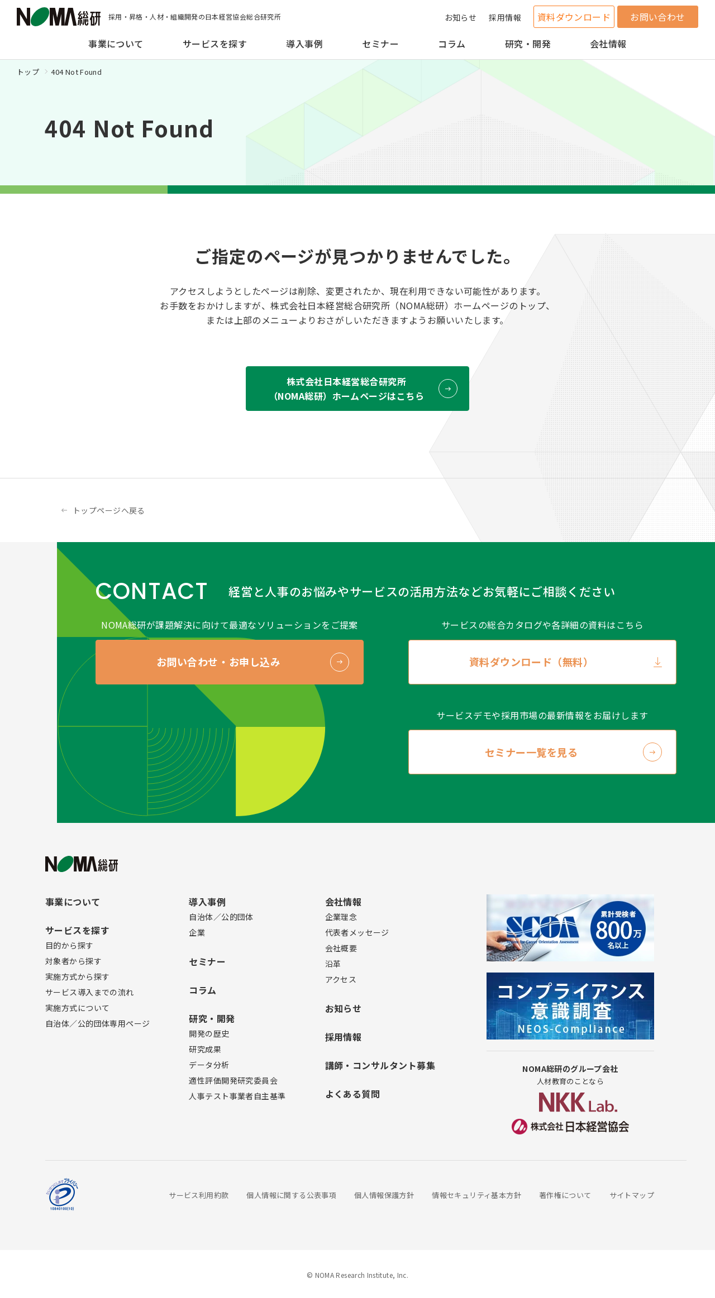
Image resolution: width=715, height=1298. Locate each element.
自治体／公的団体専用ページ (97, 1023)
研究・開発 (528, 43)
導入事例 (304, 43)
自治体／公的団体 (221, 916)
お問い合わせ (657, 16)
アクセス (341, 979)
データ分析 (209, 1064)
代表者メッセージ (357, 932)
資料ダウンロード (574, 16)
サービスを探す (215, 43)
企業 (197, 932)
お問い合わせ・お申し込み (218, 661)
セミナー (380, 43)
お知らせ (461, 17)
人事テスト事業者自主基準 (237, 1095)
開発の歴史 (209, 1033)
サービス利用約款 (198, 1195)
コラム (451, 43)
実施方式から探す (77, 976)
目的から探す (69, 945)
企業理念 (341, 916)
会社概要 (341, 948)
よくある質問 (352, 1093)
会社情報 (608, 43)
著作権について (565, 1195)
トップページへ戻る (109, 510)
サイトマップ (631, 1195)
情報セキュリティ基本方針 (476, 1195)
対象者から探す (73, 960)
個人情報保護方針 (384, 1195)
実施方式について (77, 1007)
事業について (116, 43)
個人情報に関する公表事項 (291, 1195)
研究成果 (205, 1049)
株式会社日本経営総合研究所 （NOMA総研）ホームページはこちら (347, 389)
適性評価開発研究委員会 (233, 1080)
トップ (28, 71)
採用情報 (505, 17)
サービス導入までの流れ (89, 992)
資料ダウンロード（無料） (531, 661)
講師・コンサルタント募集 (380, 1065)
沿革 (333, 963)
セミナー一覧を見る (531, 752)
